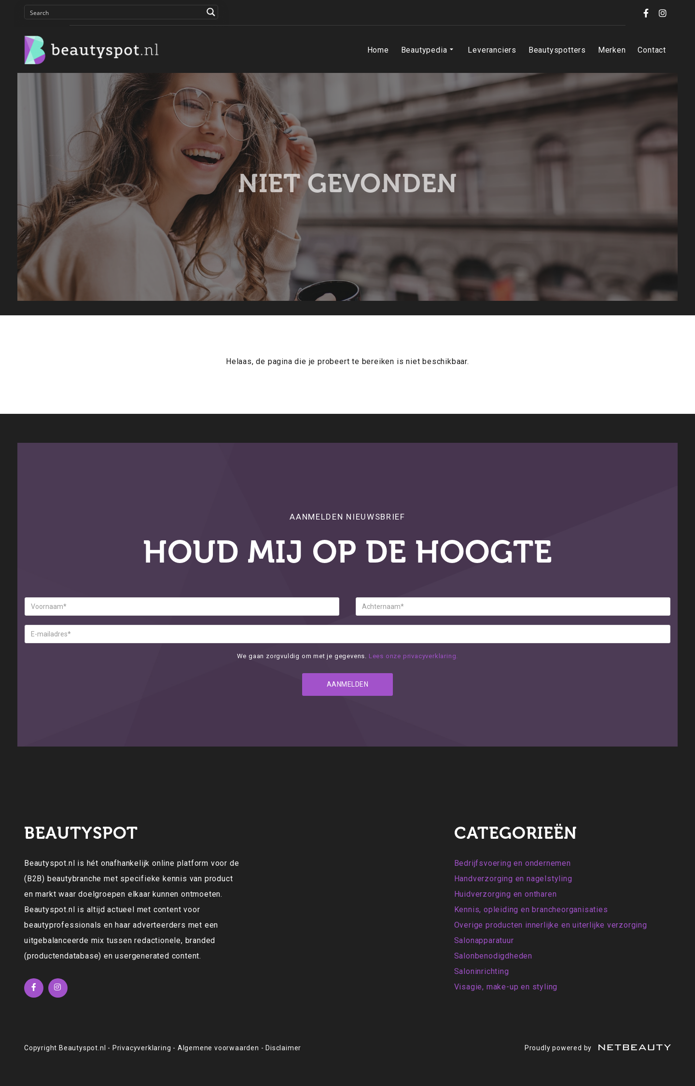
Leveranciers (492, 50)
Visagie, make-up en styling (506, 986)
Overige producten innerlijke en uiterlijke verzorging (550, 925)
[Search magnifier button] (211, 12)
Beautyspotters (557, 50)
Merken (612, 50)
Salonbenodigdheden (493, 955)
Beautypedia (428, 50)
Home (378, 50)
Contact (652, 50)
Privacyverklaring (141, 1048)
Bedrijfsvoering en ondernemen (512, 863)
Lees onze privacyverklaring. (413, 656)
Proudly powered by (598, 1048)
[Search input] (115, 12)
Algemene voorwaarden (218, 1048)
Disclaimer (283, 1048)
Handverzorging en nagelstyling (513, 878)
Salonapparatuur (484, 940)
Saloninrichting (481, 971)
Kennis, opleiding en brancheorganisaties (531, 909)
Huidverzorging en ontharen (505, 894)
